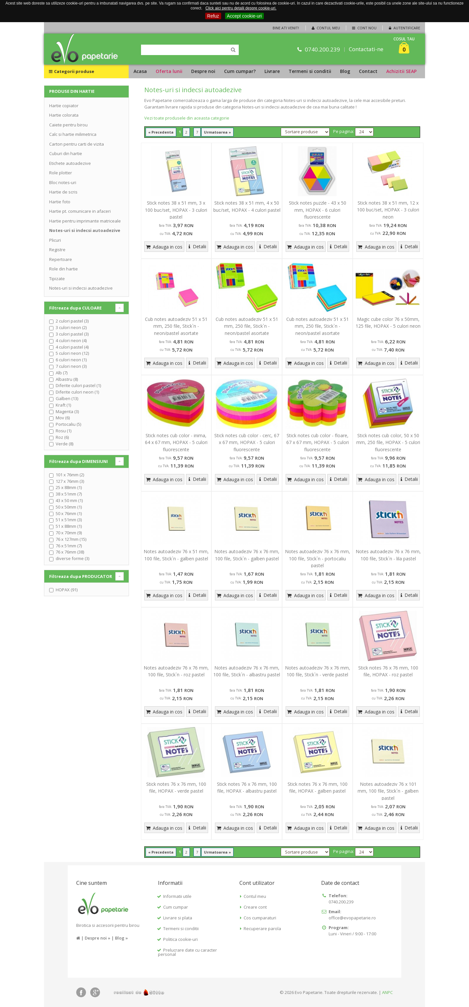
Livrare (272, 71)
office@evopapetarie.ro (352, 918)
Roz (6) (62, 437)
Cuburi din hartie (65, 153)
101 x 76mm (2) (70, 475)
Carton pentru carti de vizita (76, 144)
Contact (368, 71)
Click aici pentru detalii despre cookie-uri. (241, 8)
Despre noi (203, 71)
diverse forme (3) (72, 558)
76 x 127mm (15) (71, 539)
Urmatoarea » (217, 132)
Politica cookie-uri (180, 939)
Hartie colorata (63, 115)
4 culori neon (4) (71, 340)
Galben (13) (67, 398)
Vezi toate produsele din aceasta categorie (186, 118)
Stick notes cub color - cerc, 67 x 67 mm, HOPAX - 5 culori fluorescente (246, 442)
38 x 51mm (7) (69, 494)
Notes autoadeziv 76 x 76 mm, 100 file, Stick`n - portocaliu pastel (317, 558)
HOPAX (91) (67, 590)
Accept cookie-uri (244, 16)
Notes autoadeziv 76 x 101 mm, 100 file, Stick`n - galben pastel (388, 791)
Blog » (121, 938)
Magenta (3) (67, 411)
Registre (57, 249)
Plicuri (55, 240)
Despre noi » (97, 938)
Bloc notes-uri (62, 182)
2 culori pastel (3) (72, 321)
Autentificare (404, 27)
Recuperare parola (262, 928)
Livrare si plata (177, 918)
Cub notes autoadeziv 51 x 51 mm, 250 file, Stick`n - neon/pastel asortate (176, 326)
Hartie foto (59, 202)
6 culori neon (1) (71, 360)
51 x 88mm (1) (69, 526)
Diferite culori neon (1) (77, 392)
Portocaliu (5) (68, 424)
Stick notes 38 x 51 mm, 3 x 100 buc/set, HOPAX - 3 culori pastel (176, 210)
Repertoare (60, 259)
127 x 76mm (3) (70, 481)
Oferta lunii (169, 71)
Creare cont (255, 907)
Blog (345, 71)
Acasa (140, 71)
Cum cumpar (175, 907)
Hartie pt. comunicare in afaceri (80, 211)
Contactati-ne (366, 49)
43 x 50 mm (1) (69, 500)
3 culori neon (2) (71, 327)
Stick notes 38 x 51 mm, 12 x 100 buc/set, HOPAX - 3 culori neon (388, 210)
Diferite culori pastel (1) (78, 385)
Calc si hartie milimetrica (72, 134)
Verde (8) (64, 444)
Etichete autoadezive (70, 163)
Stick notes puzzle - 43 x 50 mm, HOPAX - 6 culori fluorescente (317, 210)
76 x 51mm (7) (69, 546)
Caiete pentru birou (68, 125)
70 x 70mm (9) (69, 533)
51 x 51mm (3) (69, 520)
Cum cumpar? (240, 71)
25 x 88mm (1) (69, 487)
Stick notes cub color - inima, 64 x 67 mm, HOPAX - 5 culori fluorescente (176, 442)
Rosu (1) (63, 431)
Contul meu (325, 27)
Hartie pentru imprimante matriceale (85, 221)
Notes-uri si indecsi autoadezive (84, 230)
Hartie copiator (63, 105)
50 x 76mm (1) (69, 513)
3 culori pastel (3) (72, 334)
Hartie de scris (63, 192)
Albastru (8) (67, 379)
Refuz (213, 16)
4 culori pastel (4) (72, 347)
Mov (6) (63, 418)
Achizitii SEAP (401, 71)
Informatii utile (177, 896)
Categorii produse (71, 71)
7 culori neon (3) (71, 366)
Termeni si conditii (310, 71)
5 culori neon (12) (72, 353)
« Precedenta (161, 132)
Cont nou (363, 27)
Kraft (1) (63, 405)
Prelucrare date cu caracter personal (187, 952)
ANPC (387, 992)
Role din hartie (63, 269)
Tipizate (57, 278)
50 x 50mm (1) (69, 507)
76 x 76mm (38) (70, 552)
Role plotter (60, 173)
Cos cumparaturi (260, 918)
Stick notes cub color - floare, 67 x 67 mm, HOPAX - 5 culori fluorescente (317, 442)
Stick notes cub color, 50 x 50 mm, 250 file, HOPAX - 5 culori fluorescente (388, 442)
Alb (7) (61, 373)
